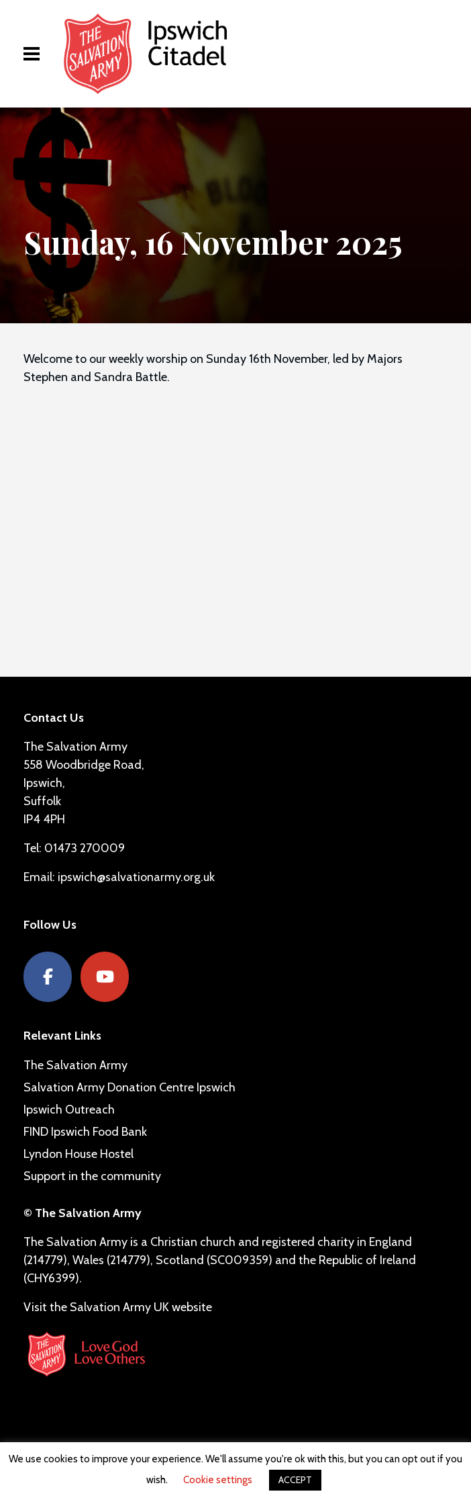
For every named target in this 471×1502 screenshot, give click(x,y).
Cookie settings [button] (217, 1480)
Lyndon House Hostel (78, 1153)
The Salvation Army (75, 1065)
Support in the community (92, 1176)
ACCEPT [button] (295, 1480)
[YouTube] (105, 977)
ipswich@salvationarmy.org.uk (136, 877)
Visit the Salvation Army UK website (117, 1307)
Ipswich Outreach (69, 1109)
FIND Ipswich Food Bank (85, 1131)
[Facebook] (47, 977)
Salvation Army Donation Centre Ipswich (129, 1087)
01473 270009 (84, 848)
